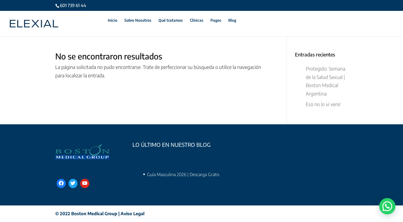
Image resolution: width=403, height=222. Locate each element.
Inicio (112, 20)
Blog (232, 20)
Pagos (215, 20)
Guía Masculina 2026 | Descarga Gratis (183, 174)
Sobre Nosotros (137, 20)
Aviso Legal (132, 213)
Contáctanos (90, 20)
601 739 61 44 (73, 5)
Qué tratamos (170, 20)
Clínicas (196, 20)
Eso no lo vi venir (323, 104)
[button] (387, 206)
